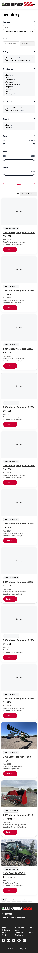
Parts (4, 933)
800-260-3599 (7, 914)
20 (25, 900)
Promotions (19, 928)
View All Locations (18, 918)
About (17, 930)
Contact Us (10, 249)
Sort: (17, 194)
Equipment (6, 930)
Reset (19, 185)
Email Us (5, 918)
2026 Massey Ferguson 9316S (18, 815)
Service (5, 935)
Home (4, 928)
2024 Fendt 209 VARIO (14, 873)
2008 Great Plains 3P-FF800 (17, 756)
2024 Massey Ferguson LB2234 (19, 232)
